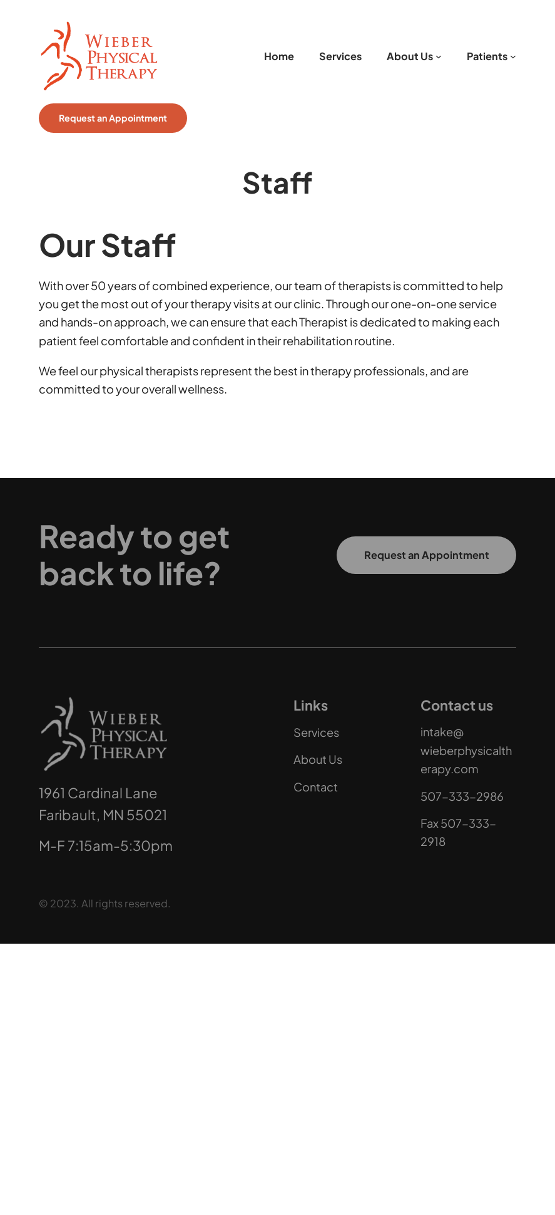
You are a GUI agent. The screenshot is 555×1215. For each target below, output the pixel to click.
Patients (487, 56)
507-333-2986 (462, 795)
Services (316, 731)
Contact (315, 786)
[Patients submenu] (513, 56)
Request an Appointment (113, 117)
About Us (410, 56)
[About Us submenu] (438, 56)
